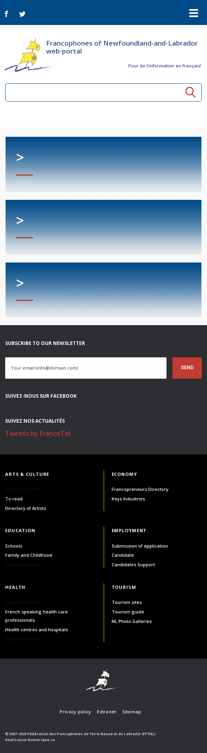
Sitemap (131, 712)
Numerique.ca (41, 739)
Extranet (106, 712)
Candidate (123, 555)
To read (14, 499)
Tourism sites (127, 602)
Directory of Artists (25, 508)
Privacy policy (75, 712)
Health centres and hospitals (36, 629)
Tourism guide (128, 612)
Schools (13, 546)
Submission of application (140, 546)
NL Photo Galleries (132, 621)
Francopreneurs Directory (140, 489)
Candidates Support (133, 564)
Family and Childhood (28, 555)
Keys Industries (128, 499)
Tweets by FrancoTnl (37, 433)
